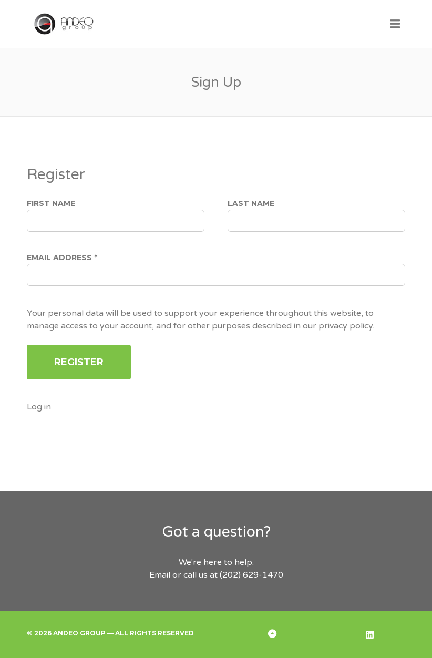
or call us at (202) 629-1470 (226, 575)
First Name (51, 203)
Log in (39, 407)
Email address (62, 257)
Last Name (251, 203)
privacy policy (345, 326)
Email (159, 575)
